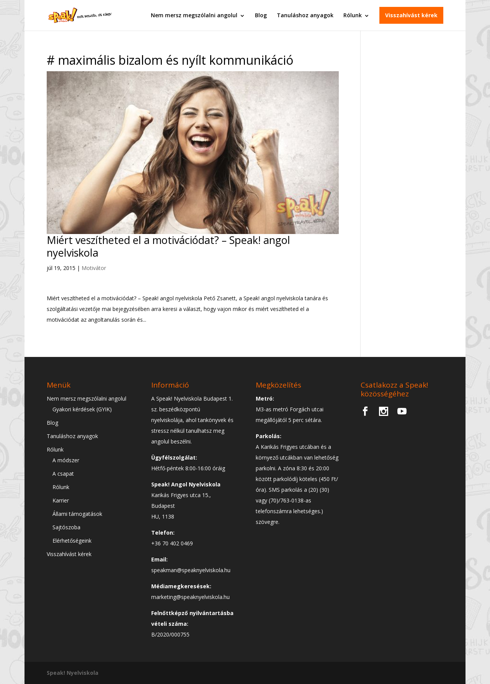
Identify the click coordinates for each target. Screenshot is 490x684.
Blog (261, 15)
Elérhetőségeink (71, 540)
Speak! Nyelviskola (72, 672)
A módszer (65, 460)
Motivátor (94, 268)
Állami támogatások (77, 513)
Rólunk (352, 15)
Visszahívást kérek (411, 15)
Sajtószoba (66, 527)
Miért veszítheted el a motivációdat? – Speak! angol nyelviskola (168, 246)
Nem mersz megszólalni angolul (194, 15)
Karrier (60, 500)
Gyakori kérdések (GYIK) (82, 409)
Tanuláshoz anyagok (305, 15)
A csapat (63, 473)
